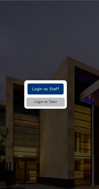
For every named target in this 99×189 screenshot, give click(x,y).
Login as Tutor (45, 101)
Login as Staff (45, 89)
